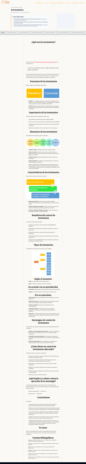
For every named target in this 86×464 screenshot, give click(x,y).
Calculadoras (52, 2)
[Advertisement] (66, 20)
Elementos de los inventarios (50, 32)
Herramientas (39, 2)
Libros (67, 2)
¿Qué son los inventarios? (11, 32)
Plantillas (82, 2)
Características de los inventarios (63, 32)
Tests (46, 2)
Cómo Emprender (75, 2)
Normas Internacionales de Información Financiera (45, 61)
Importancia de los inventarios (37, 32)
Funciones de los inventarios (24, 32)
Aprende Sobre (60, 2)
